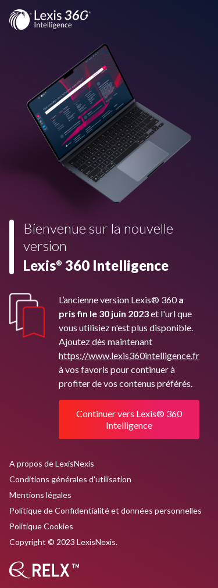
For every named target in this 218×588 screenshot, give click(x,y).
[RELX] (44, 570)
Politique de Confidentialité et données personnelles (105, 510)
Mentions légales (40, 495)
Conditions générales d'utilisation (70, 479)
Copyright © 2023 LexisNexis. (63, 542)
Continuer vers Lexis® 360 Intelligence (129, 419)
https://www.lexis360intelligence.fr (129, 355)
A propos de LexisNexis (51, 463)
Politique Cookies (41, 526)
